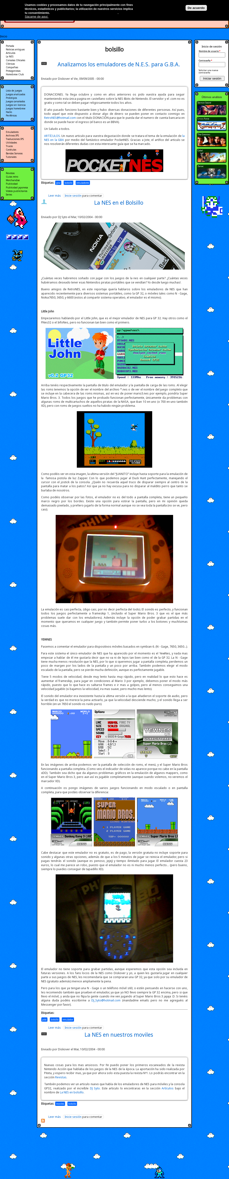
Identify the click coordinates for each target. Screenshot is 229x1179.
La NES (9, 56)
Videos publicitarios (16, 191)
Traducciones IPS (15, 139)
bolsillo (68, 182)
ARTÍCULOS (52, 136)
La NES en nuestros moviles (119, 1034)
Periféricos (11, 115)
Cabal (200, 150)
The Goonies (204, 134)
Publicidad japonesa (17, 187)
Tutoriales (11, 157)
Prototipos (11, 98)
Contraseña (205, 61)
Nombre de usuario (209, 51)
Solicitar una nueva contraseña (208, 71)
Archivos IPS (12, 135)
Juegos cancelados (15, 101)
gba (58, 182)
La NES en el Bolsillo (118, 202)
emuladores (83, 182)
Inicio (3, 36)
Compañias (12, 67)
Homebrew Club (15, 74)
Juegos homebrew (15, 108)
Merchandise (13, 180)
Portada (10, 46)
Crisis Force (203, 118)
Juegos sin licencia (16, 105)
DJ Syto (95, 1088)
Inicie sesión (73, 196)
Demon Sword (204, 102)
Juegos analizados (15, 94)
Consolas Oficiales (15, 60)
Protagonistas (13, 70)
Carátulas (11, 149)
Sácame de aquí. (37, 16)
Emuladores (12, 132)
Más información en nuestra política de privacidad (84, 13)
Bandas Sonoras (14, 153)
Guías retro (12, 176)
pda (44, 1019)
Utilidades (11, 142)
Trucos (9, 146)
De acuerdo (196, 8)
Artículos (168, 1088)
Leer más (54, 196)
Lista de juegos (14, 90)
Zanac (201, 166)
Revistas (60, 1077)
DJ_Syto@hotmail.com (105, 1000)
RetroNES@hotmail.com (60, 118)
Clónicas (10, 63)
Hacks (9, 112)
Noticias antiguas (15, 49)
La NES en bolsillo (72, 1092)
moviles (60, 1103)
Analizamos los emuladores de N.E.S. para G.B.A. (119, 64)
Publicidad (12, 183)
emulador (68, 1019)
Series (9, 194)
